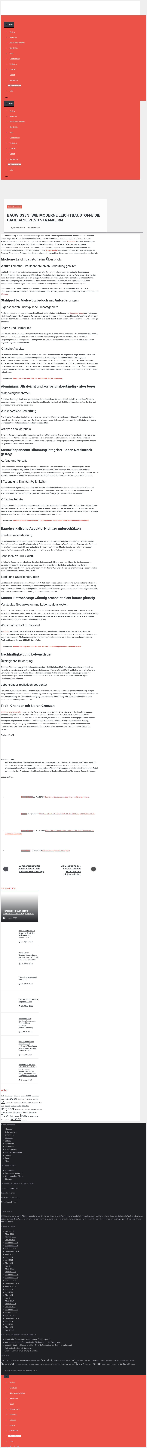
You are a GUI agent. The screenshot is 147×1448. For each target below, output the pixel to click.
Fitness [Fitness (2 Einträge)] (22, 1096)
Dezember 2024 (11, 1275)
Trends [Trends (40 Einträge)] (24, 1115)
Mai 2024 (9, 1295)
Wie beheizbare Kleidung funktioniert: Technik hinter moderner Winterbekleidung (27, 1023)
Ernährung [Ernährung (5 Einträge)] (9, 1096)
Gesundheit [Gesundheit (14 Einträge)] (11, 1099)
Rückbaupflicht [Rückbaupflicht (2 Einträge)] (19, 1109)
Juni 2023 (9, 1324)
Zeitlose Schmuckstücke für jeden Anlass (28, 1000)
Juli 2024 (9, 1289)
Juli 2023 (9, 1321)
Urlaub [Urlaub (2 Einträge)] (32, 1116)
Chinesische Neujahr (9, 1202)
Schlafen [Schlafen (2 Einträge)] (33, 1109)
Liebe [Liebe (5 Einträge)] (29, 1103)
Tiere (11, 91)
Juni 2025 (9, 1260)
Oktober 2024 (10, 1280)
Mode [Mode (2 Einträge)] (40, 1102)
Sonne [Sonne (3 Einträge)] (3, 1112)
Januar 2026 (10, 1240)
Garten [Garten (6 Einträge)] (28, 1096)
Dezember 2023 (11, 1310)
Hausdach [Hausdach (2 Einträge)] (29, 1099)
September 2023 (12, 1318)
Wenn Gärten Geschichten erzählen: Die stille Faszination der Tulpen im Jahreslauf (28, 956)
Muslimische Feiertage (10, 1197)
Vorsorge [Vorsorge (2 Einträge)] (7, 1120)
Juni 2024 (9, 1292)
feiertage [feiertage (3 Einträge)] (17, 1096)
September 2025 (12, 1251)
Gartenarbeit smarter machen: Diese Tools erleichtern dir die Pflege (31, 869)
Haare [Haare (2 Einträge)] (23, 1099)
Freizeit (12, 75)
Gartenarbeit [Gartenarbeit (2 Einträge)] (35, 1096)
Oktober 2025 (10, 1248)
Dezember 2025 (11, 1243)
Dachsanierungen (77, 313)
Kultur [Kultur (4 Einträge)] (24, 1102)
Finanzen (13, 69)
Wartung (4, 294)
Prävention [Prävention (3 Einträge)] (25, 1106)
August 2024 (10, 1286)
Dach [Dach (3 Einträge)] (2, 1096)
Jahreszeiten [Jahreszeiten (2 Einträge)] (9, 1102)
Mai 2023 (9, 1327)
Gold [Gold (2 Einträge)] (19, 1099)
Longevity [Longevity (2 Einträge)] (35, 1102)
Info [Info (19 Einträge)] (3, 1102)
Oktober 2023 (10, 1315)
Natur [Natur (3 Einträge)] (19, 1106)
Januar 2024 (10, 1307)
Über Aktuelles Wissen (14, 1176)
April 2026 (9, 1231)
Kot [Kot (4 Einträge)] (20, 1102)
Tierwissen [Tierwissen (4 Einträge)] (33, 1112)
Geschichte (14, 48)
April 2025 (9, 1266)
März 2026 (9, 1234)
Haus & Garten (15, 85)
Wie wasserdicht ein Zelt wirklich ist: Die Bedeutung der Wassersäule (66, 814)
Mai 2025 (9, 1263)
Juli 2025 (9, 1257)
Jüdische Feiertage (8, 1193)
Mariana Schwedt (19, 227)
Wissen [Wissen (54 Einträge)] (16, 1119)
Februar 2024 (10, 1304)
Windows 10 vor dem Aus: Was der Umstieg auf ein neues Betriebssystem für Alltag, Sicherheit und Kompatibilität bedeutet (28, 1070)
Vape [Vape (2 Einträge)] (2, 1120)
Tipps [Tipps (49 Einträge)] (5, 1115)
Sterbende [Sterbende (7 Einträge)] (17, 1112)
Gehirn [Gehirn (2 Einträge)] (3, 1099)
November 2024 (11, 1278)
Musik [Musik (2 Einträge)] (2, 1106)
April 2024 (9, 1298)
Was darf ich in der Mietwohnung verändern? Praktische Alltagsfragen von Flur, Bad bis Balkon (28, 1046)
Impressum (9, 1170)
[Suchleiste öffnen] (7, 98)
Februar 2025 (10, 1272)
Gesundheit (14, 80)
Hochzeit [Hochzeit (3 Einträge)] (35, 1099)
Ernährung (13, 64)
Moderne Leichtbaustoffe (11, 712)
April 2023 (9, 1330)
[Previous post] (6, 869)
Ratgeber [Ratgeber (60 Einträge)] (7, 1108)
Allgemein (13, 37)
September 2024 (12, 1283)
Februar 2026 (10, 1237)
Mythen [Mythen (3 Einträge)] (7, 1106)
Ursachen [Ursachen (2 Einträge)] (37, 1116)
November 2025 (11, 1246)
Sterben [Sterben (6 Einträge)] (9, 1113)
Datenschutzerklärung (14, 1173)
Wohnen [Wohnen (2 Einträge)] (24, 1120)
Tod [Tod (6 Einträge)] (11, 1116)
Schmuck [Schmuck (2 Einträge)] (39, 1109)
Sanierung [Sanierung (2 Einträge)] (27, 1109)
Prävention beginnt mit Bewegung (56, 851)
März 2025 (9, 1269)
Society (12, 32)
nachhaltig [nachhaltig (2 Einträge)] (13, 1106)
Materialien (71, 241)
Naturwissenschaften (17, 43)
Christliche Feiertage (9, 1188)
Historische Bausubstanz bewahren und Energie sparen (66, 797)
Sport (12, 53)
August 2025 (10, 1254)
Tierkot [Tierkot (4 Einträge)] (25, 1112)
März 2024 (9, 1301)
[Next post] (93, 869)
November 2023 (11, 1312)
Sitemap (8, 1179)
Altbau (6, 631)
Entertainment (15, 59)
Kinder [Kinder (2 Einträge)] (16, 1102)
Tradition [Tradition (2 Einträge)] (16, 1116)
